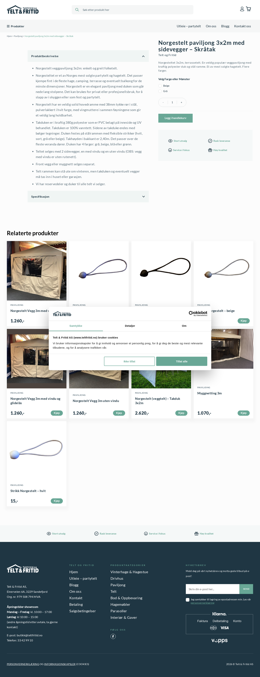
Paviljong (18, 36)
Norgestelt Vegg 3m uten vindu (96, 401)
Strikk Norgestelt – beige (216, 311)
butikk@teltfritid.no (29, 635)
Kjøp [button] (243, 320)
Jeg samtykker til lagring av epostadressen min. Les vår (221, 601)
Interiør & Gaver (123, 617)
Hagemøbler (120, 604)
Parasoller (118, 611)
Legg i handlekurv (175, 118)
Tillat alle (181, 361)
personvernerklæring (202, 602)
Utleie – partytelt (189, 26)
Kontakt (76, 598)
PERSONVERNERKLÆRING (23, 664)
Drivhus (117, 578)
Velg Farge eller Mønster (174, 79)
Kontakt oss (242, 26)
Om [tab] (184, 325)
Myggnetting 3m (209, 393)
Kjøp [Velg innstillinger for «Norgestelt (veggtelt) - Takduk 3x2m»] (181, 412)
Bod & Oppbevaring (126, 598)
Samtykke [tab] (76, 325)
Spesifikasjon (40, 196)
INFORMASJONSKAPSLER (59, 664)
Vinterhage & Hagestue (129, 572)
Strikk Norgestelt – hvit (28, 491)
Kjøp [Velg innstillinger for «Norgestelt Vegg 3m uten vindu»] (119, 412)
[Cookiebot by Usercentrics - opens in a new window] (191, 313)
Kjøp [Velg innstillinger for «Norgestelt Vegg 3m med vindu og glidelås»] (57, 412)
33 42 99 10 (25, 640)
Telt (113, 591)
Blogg (225, 26)
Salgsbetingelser (82, 611)
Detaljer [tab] (130, 325)
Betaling (76, 604)
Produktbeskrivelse (45, 56)
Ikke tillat (129, 361)
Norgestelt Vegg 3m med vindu (33, 311)
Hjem (9, 36)
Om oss (211, 26)
